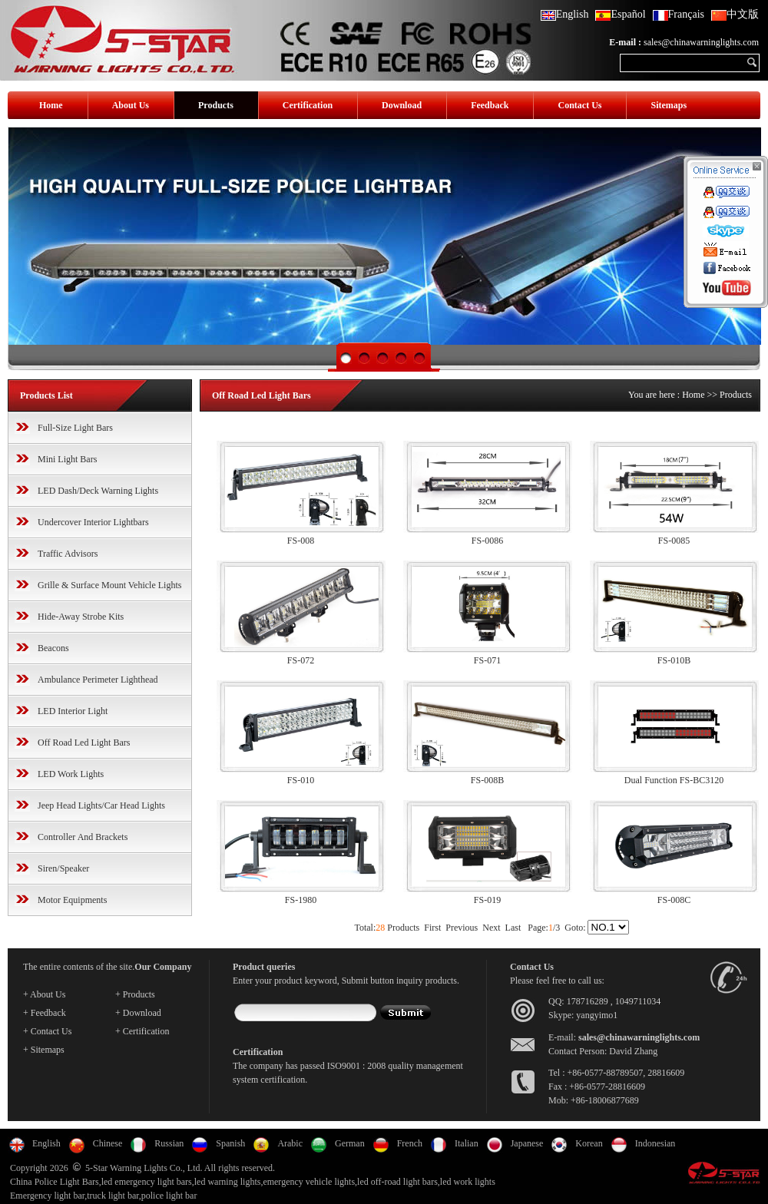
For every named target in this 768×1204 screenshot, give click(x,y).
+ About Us (44, 994)
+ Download (138, 1012)
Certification (308, 105)
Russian (169, 1143)
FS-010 (300, 780)
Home (51, 105)
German (350, 1143)
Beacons (53, 648)
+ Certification (142, 1031)
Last (513, 927)
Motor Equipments (72, 900)
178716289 (587, 1001)
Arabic (290, 1143)
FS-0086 (487, 540)
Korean (588, 1143)
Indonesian (655, 1143)
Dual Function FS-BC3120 (673, 780)
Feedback (489, 105)
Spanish (230, 1143)
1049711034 (638, 1001)
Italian (466, 1143)
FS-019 (487, 900)
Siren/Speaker (63, 868)
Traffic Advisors (68, 553)
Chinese (108, 1143)
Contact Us (579, 105)
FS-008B (487, 780)
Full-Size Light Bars (75, 427)
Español (620, 14)
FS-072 (300, 660)
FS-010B (673, 660)
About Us (130, 105)
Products (215, 105)
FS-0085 (674, 540)
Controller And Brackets (82, 837)
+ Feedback (44, 1012)
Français (678, 14)
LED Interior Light (73, 711)
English (565, 14)
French (409, 1143)
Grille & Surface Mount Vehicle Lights (109, 585)
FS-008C (673, 900)
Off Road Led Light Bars (84, 742)
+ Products (135, 994)
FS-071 (487, 660)
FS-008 (300, 540)
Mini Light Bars (67, 459)
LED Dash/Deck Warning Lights (98, 490)
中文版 (735, 14)
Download (402, 105)
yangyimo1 (596, 1015)
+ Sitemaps (44, 1049)
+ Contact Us (47, 1031)
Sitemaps (668, 105)
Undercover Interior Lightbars (93, 522)
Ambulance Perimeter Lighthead (98, 679)
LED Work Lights (71, 774)
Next (491, 927)
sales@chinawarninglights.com (701, 42)
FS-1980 (300, 900)
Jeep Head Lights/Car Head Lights (101, 805)
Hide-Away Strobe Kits (81, 616)
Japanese (527, 1143)
